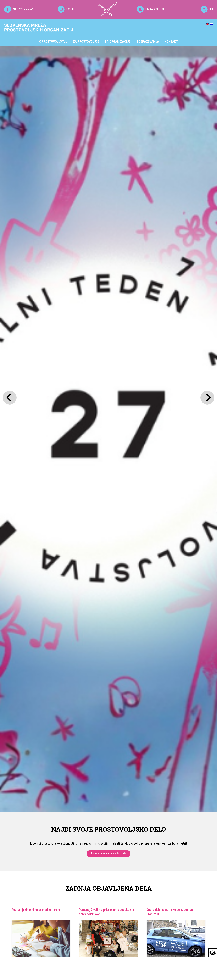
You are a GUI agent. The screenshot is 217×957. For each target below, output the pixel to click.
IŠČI (207, 9)
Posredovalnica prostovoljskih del (108, 853)
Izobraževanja (147, 41)
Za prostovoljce (86, 41)
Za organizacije (117, 41)
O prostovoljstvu (53, 41)
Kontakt (171, 41)
